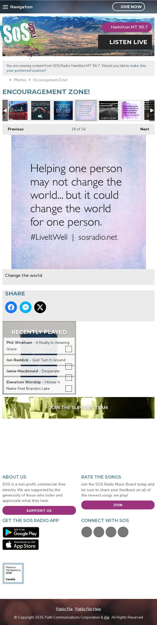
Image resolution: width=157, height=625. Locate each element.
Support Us (39, 510)
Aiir (107, 617)
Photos (20, 80)
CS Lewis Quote (108, 110)
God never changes (63, 110)
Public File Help (88, 609)
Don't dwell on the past (131, 110)
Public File (64, 609)
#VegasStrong (18, 110)
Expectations (40, 110)
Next (142, 128)
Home (4, 79)
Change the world (85, 110)
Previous (12, 128)
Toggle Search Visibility (151, 7)
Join (117, 505)
